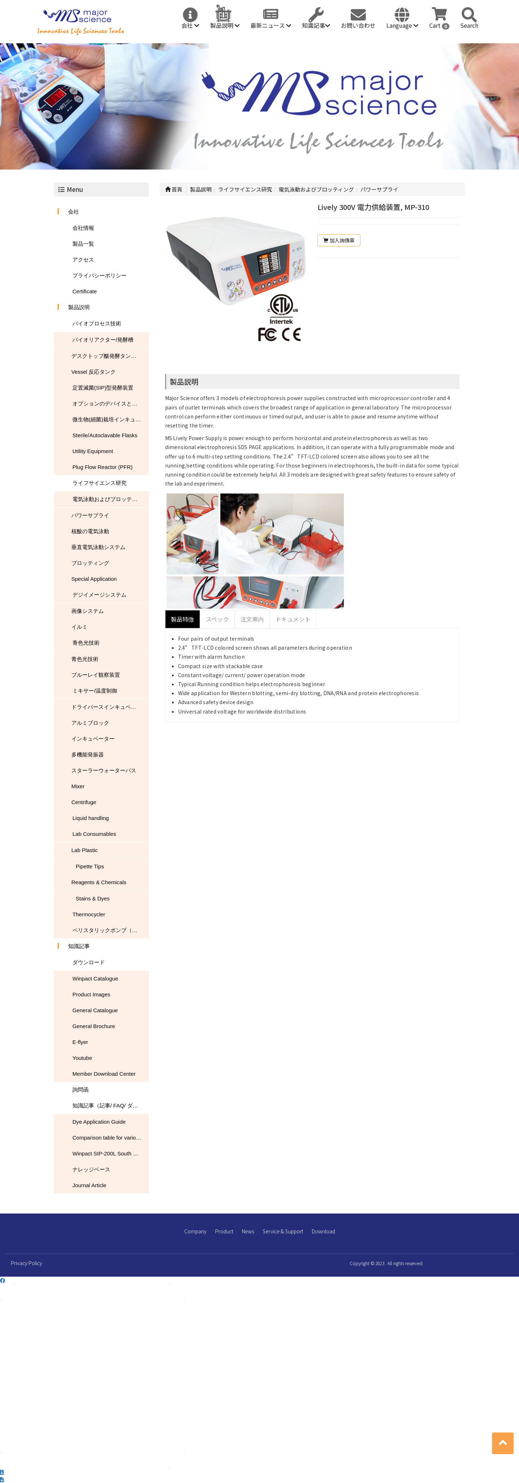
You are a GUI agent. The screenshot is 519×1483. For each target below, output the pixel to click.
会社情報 (83, 228)
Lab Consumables (94, 834)
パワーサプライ (90, 515)
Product (224, 1231)
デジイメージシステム (99, 595)
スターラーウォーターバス (103, 770)
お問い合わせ (358, 25)
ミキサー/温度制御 (94, 691)
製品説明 (225, 25)
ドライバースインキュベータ (106, 707)
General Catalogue (95, 1010)
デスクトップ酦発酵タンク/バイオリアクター (110, 356)
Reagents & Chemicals (99, 882)
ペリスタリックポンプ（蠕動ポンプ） (110, 930)
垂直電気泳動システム (98, 547)
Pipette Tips (90, 866)
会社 (190, 25)
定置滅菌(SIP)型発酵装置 (102, 388)
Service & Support (283, 1231)
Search (469, 25)
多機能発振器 (87, 754)
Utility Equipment (92, 451)
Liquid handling (90, 818)
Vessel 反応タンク (93, 372)
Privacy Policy (26, 1263)
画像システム (87, 611)
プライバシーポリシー (99, 275)
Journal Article (89, 1185)
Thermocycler (88, 914)
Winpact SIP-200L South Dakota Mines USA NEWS (110, 1153)
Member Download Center (104, 1074)
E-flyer (80, 1042)
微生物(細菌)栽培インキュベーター (110, 419)
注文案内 (252, 619)
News (248, 1231)
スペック (217, 619)
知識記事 (316, 25)
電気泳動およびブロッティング (110, 499)
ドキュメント (293, 619)
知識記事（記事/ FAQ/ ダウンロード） (110, 1105)
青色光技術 (85, 643)
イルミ (79, 627)
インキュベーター (93, 739)
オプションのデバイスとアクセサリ (110, 403)
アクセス (83, 259)
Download (323, 1231)
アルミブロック (90, 723)
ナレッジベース (91, 1169)
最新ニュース (270, 25)
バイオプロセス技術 (96, 323)
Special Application (94, 579)
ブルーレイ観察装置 (95, 675)
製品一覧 (83, 244)
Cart (439, 25)
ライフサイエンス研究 (99, 483)
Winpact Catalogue (95, 978)
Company (195, 1231)
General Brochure (93, 1026)
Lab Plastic (84, 850)
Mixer (78, 786)
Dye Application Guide (99, 1122)
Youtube (82, 1058)
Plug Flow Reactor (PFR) (102, 467)
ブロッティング (90, 563)
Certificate (84, 291)
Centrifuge (83, 802)
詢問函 (80, 1090)
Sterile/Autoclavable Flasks (104, 435)
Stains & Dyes (93, 898)
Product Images (91, 994)
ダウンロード (88, 962)
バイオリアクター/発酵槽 (102, 340)
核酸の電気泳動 (90, 531)
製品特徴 (182, 619)
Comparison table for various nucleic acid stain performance (110, 1138)
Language (402, 25)
